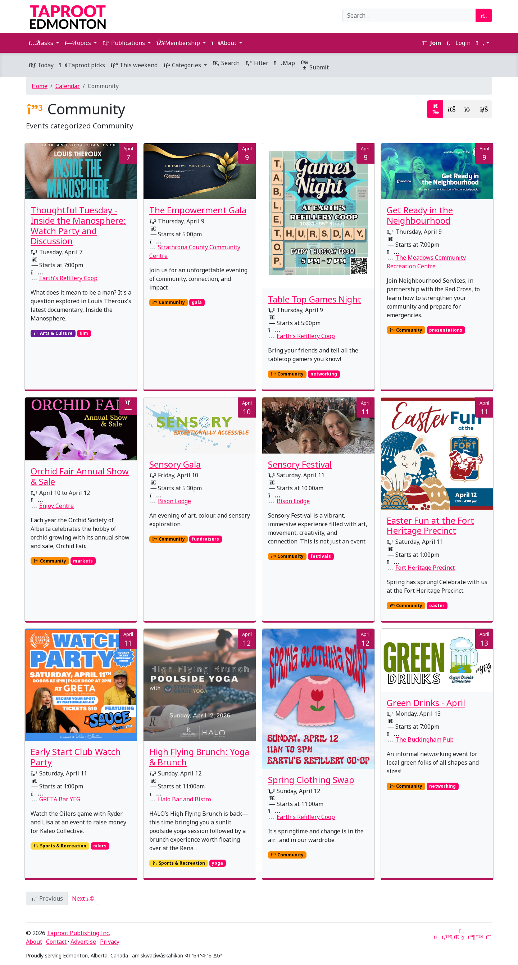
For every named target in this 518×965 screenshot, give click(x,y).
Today (41, 65)
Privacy (109, 942)
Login (459, 43)
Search (226, 63)
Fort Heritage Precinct (425, 568)
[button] (482, 43)
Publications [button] (124, 43)
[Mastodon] (471, 937)
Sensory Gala (175, 464)
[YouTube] (462, 937)
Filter (256, 63)
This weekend (134, 65)
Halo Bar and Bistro (184, 799)
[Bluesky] (479, 937)
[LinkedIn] (454, 937)
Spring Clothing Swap (311, 780)
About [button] (225, 43)
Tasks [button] (42, 43)
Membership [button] (178, 43)
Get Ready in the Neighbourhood (420, 215)
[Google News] (436, 937)
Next (83, 898)
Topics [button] (78, 43)
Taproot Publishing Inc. (78, 933)
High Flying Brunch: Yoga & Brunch (199, 757)
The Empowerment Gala (197, 210)
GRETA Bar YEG (59, 799)
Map (284, 63)
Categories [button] (183, 65)
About (34, 942)
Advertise (83, 942)
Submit (315, 65)
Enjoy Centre (56, 506)
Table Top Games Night (314, 299)
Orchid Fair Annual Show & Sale (80, 476)
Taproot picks (82, 65)
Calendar (67, 86)
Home (39, 86)
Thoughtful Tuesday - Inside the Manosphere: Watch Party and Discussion (78, 225)
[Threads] (488, 937)
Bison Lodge (174, 501)
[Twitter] (445, 937)
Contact (56, 942)
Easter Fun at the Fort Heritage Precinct (430, 525)
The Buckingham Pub (424, 739)
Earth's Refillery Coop (68, 278)
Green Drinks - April (426, 703)
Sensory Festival (300, 464)
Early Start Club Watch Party (76, 757)
